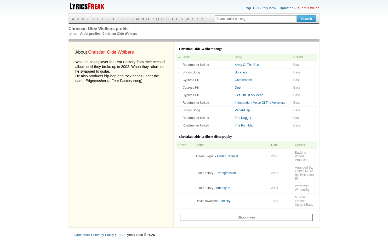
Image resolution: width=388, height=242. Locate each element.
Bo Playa (241, 72)
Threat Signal (205, 156)
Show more (246, 217)
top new (269, 8)
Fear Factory (204, 173)
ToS (120, 235)
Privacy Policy (103, 235)
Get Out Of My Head (249, 95)
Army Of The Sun (247, 65)
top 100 (252, 8)
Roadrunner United (195, 65)
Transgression (226, 173)
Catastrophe (243, 80)
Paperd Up (242, 110)
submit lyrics (308, 8)
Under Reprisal (227, 156)
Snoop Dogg (191, 72)
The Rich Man (244, 125)
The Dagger (243, 118)
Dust (238, 87)
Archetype (223, 188)
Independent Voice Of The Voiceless (260, 103)
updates (287, 8)
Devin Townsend (207, 201)
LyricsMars (82, 235)
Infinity (226, 201)
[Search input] (256, 18)
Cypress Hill (190, 80)
